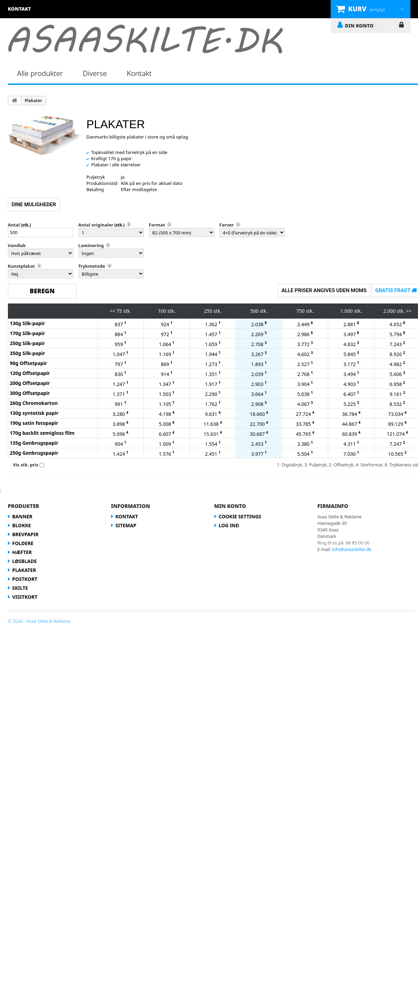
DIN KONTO (359, 25)
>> (408, 311)
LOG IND (401, 26)
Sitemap (126, 525)
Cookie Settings (240, 516)
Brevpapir (25, 534)
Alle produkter (40, 73)
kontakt (19, 8)
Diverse (95, 73)
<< (112, 311)
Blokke (21, 525)
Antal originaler (96, 225)
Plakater (33, 100)
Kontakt (139, 73)
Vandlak (17, 245)
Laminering (91, 245)
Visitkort (24, 597)
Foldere (23, 543)
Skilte (20, 588)
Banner (22, 516)
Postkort (24, 579)
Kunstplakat (21, 266)
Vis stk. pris (26, 465)
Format (157, 225)
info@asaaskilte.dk (351, 549)
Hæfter (22, 552)
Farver (226, 225)
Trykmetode (91, 266)
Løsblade (24, 561)
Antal (14, 225)
